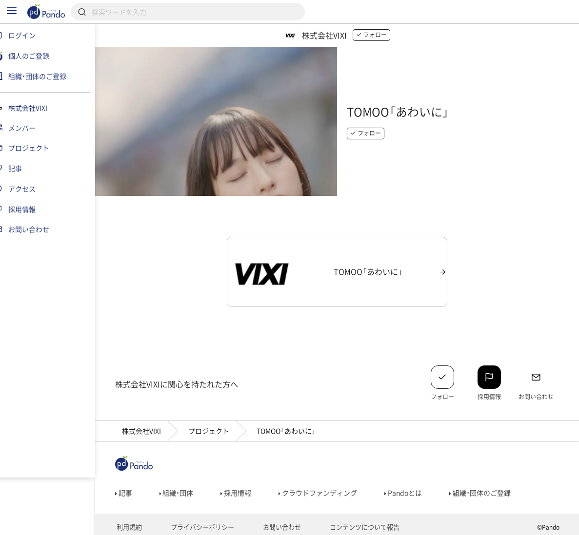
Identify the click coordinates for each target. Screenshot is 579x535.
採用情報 (242, 489)
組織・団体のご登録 (486, 489)
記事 (129, 489)
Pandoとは (409, 489)
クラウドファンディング (324, 489)
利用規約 (133, 523)
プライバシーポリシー (203, 523)
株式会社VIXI (147, 427)
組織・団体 (182, 489)
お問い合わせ (278, 523)
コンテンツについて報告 (357, 523)
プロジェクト (214, 427)
